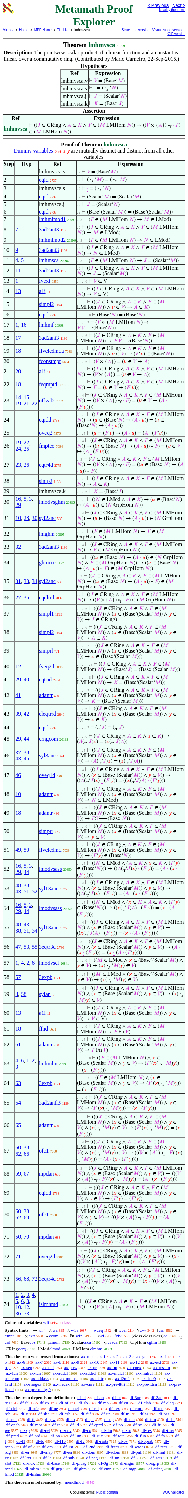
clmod (55, 1348)
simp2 (45, 481)
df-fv (80, 1441)
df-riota (101, 1441)
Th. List (63, 30)
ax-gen (142, 1356)
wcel (122, 1330)
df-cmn (105, 1468)
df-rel (45, 1430)
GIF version (176, 34)
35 (26, 597)
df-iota (119, 1435)
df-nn (114, 1457)
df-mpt (36, 1424)
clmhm (96, 1348)
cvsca (113, 1342)
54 (34, 931)
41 (18, 695)
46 (18, 775)
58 (23, 994)
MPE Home (43, 30)
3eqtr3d (47, 947)
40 (26, 679)
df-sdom (113, 1452)
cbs (32, 1342)
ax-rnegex (32, 1384)
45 (26, 759)
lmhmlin (48, 1064)
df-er (25, 1452)
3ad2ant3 (49, 229)
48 (18, 885)
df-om (47, 1446)
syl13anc (48, 888)
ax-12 (135, 1362)
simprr (46, 831)
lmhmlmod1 (52, 219)
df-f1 (20, 1441)
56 (18, 1279)
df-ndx (29, 1463)
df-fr (156, 1424)
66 (26, 1154)
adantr (46, 695)
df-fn (160, 1435)
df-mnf (159, 1452)
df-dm (106, 1430)
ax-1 (102, 1356)
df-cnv (65, 1430)
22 (34, 403)
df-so (137, 1424)
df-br (170, 1419)
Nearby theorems (172, 10)
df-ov (123, 1441)
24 (18, 449)
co (165, 1335)
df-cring (155, 1468)
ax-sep (26, 1367)
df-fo (40, 1441)
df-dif (86, 1413)
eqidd (45, 420)
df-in (125, 1413)
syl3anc (47, 755)
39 (18, 714)
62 (18, 1154)
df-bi (81, 1397)
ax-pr (92, 1367)
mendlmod (74, 1482)
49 (18, 850)
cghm (152, 1342)
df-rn (126, 1430)
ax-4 (162, 1356)
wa (55, 1330)
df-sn (70, 1419)
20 (18, 371)
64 (18, 1103)
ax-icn (35, 1373)
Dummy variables (33, 151)
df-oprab (145, 1441)
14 (18, 397)
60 (18, 1147)
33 (26, 581)
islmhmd (48, 1304)
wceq (98, 1330)
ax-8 (57, 1362)
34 (34, 581)
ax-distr (97, 1378)
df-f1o (60, 1441)
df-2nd (89, 1446)
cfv (119, 1335)
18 (18, 351)
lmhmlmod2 (52, 240)
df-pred (12, 1435)
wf (101, 1335)
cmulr (55, 1342)
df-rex (114, 1408)
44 (26, 739)
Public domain (107, 1492)
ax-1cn (12, 1373)
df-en (67, 1452)
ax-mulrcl (144, 1373)
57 (18, 977)
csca (87, 1342)
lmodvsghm (52, 502)
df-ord (34, 1435)
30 (34, 518)
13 (18, 291)
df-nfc (33, 1408)
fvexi (44, 281)
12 (18, 666)
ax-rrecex (61, 1384)
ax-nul (48, 1367)
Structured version (135, 30)
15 (26, 397)
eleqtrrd (47, 714)
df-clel (11, 1408)
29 (18, 505)
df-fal (25, 1402)
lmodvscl (49, 963)
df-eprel (96, 1424)
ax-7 (39, 1362)
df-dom (88, 1452)
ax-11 (115, 1362)
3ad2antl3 (50, 1103)
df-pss (164, 1413)
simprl (46, 651)
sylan (45, 994)
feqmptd (48, 384)
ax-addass (40, 1378)
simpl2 (46, 304)
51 (26, 891)
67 (26, 1174)
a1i (42, 291)
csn (161, 1330)
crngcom (48, 739)
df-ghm (80, 1468)
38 (26, 752)
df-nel (73, 1408)
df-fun (140, 1435)
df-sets (156, 1457)
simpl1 (46, 614)
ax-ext (155, 1362)
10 (18, 518)
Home (23, 30)
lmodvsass (50, 869)
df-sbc (44, 1413)
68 (26, 1279)
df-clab (144, 1402)
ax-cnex (134, 1367)
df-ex (44, 1402)
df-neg (92, 1457)
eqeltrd (46, 597)
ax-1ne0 (149, 1378)
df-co (86, 1430)
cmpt (9, 1335)
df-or (116, 1397)
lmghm (46, 534)
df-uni (129, 1419)
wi (40, 1330)
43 (18, 759)
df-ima (168, 1430)
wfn (79, 1335)
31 (18, 581)
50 (26, 850)
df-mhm (32, 1468)
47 (18, 947)
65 (18, 1125)
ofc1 (44, 1151)
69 (26, 1217)
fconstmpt (50, 361)
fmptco (46, 446)
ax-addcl (60, 1373)
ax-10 (94, 1362)
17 (18, 338)
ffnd (43, 1029)
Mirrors (8, 30)
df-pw (50, 1419)
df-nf (63, 1402)
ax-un (112, 1367)
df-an (99, 1397)
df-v (24, 1413)
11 (18, 270)
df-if (31, 1419)
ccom (53, 1335)
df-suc (97, 1435)
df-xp (25, 1430)
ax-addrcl (88, 1373)
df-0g (103, 1463)
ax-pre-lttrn (147, 1384)
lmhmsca (49, 260)
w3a (75, 1330)
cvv (143, 1330)
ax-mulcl (116, 1373)
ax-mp (87, 1356)
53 (26, 947)
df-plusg (79, 1463)
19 (18, 403)
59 (18, 1174)
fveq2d (46, 666)
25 (26, 449)
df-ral (94, 1408)
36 (18, 1313)
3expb (45, 977)
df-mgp (129, 1468)
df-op (109, 1419)
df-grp (56, 1468)
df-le (47, 1457)
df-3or (135, 1397)
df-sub (69, 1457)
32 (18, 547)
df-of (27, 1446)
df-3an (156, 1397)
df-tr (56, 1424)
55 (34, 947)
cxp (32, 1335)
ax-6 (21, 1362)
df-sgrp (152, 1463)
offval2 (47, 400)
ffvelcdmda (51, 351)
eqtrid (45, 679)
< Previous (158, 5)
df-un (106, 1413)
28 (26, 518)
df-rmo (136, 1408)
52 (34, 891)
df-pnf (136, 1452)
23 (18, 465)
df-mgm (127, 1463)
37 (18, 752)
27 (18, 597)
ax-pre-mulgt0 (38, 1389)
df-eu (123, 1402)
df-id (74, 1424)
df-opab (12, 1424)
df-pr (89, 1419)
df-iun (150, 1419)
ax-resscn (161, 1367)
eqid (44, 180)
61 (18, 1044)
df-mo (103, 1402)
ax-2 (114, 1356)
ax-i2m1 (122, 1378)
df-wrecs (137, 1446)
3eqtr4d (47, 1279)
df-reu (157, 1408)
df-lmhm (33, 1474)
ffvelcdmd (50, 850)
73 (26, 1313)
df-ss (144, 1413)
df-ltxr (25, 1457)
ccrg (22, 1348)
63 (18, 1083)
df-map (46, 1452)
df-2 (135, 1457)
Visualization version (167, 30)
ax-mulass (69, 1378)
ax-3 (127, 1356)
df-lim (75, 1435)
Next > (178, 5)
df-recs (161, 1446)
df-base (53, 1463)
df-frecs (112, 1446)
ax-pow (70, 1367)
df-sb (83, 1402)
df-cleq (167, 1402)
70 (26, 1237)
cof (8, 1342)
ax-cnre (88, 1384)
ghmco (46, 562)
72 (34, 1279)
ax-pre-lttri (115, 1384)
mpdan (46, 1174)
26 (26, 465)
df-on (55, 1435)
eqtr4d (46, 465)
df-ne (53, 1408)
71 (18, 1256)
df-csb (65, 1413)
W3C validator (173, 1492)
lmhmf (46, 325)
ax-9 (75, 1362)
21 (26, 403)
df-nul (11, 1419)
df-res (147, 1430)
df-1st (68, 1446)
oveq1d (47, 775)
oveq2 (45, 433)
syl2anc (47, 518)
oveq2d (47, 1256)
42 (26, 714)
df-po (118, 1424)
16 (23, 325)
